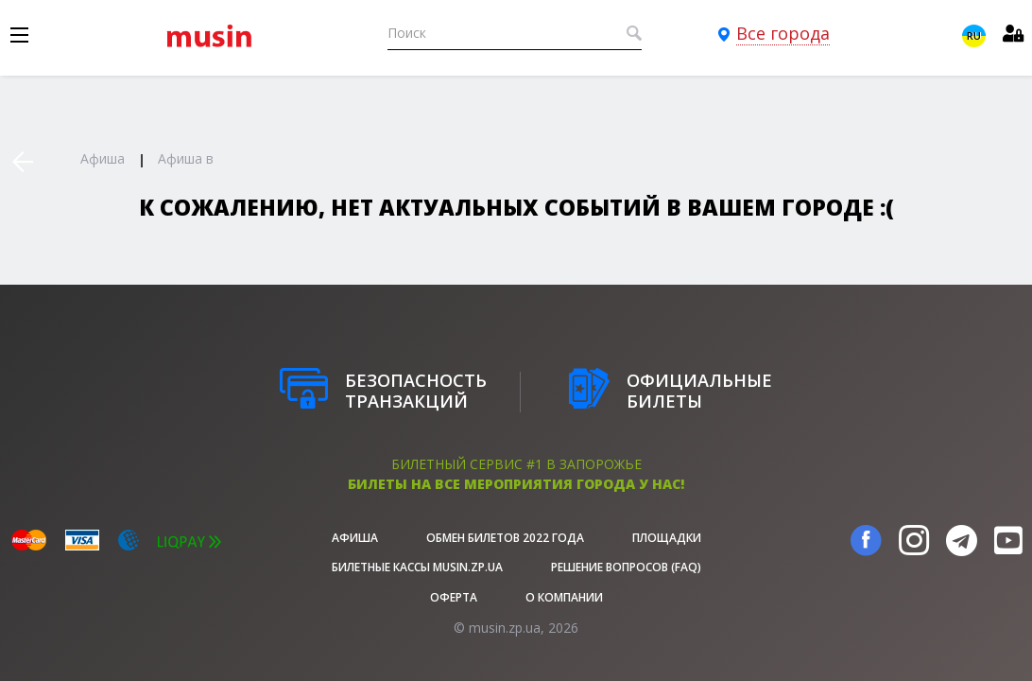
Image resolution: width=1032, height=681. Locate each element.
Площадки (666, 538)
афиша (355, 538)
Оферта (453, 597)
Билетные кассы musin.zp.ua (417, 567)
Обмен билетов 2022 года (505, 538)
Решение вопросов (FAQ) (626, 567)
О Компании (564, 597)
